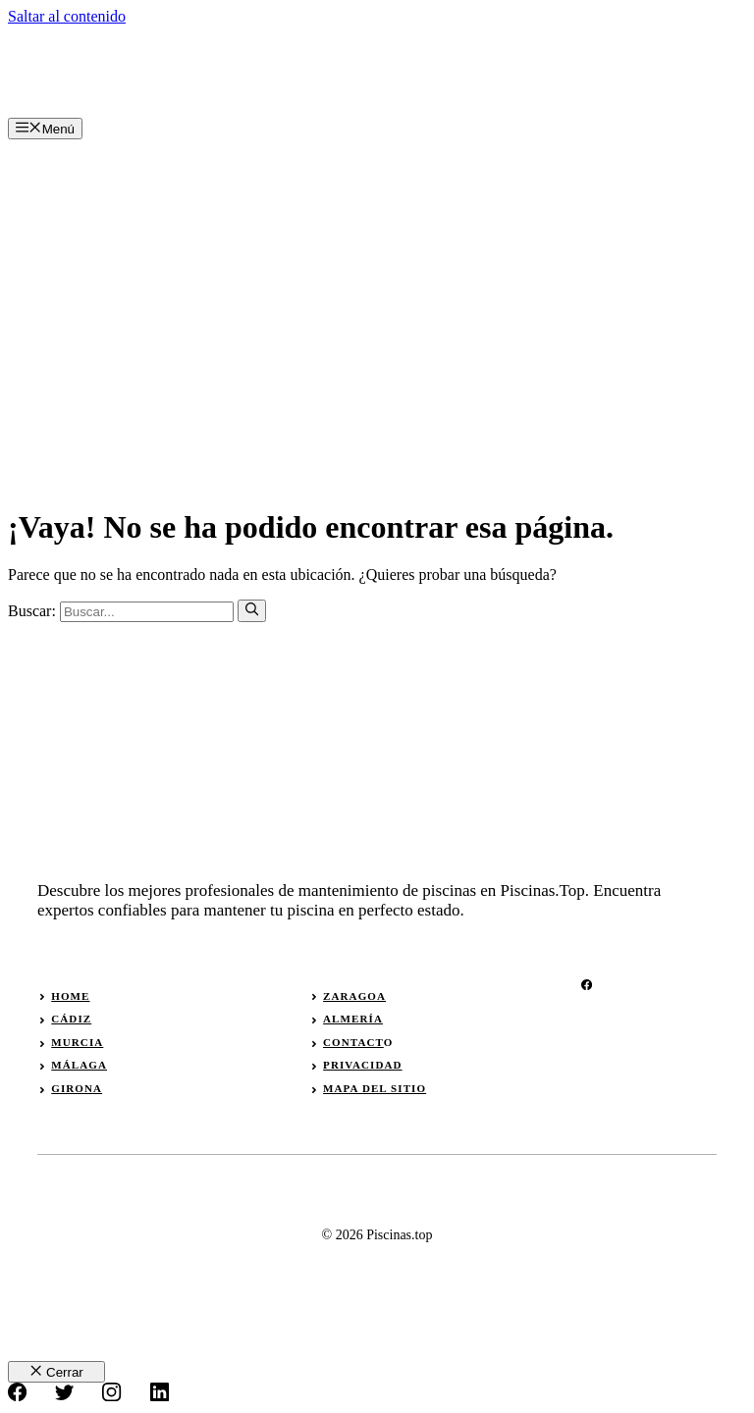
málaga (79, 1065)
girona (76, 1088)
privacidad (362, 1065)
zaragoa (354, 996)
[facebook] (586, 984)
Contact (353, 1042)
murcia (77, 1042)
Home (70, 996)
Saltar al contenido (67, 16)
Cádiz (71, 1018)
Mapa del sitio (374, 1088)
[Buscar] (252, 610)
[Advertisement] (377, 286)
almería (353, 1018)
